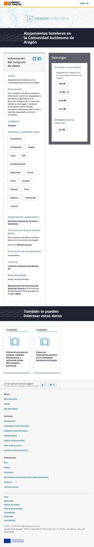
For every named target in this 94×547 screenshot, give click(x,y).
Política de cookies (12, 504)
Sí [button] (44, 385)
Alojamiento (16, 138)
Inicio (6, 497)
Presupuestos (9, 421)
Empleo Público (10, 435)
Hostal (30, 172)
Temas (7, 404)
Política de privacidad (13, 508)
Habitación (15, 172)
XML (62, 83)
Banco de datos (10, 399)
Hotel (13, 180)
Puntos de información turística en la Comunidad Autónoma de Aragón (46, 356)
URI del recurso (24, 244)
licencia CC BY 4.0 (33, 526)
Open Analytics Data (13, 445)
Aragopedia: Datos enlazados (16, 426)
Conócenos (8, 472)
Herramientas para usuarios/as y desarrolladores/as (26, 477)
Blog (6, 462)
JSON (62, 100)
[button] (84, 3)
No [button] (52, 385)
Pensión (14, 189)
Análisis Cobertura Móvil (14, 440)
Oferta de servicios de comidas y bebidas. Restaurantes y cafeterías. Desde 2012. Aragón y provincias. (17, 359)
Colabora (8, 482)
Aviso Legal (8, 500)
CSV (62, 92)
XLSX (62, 109)
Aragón (31, 147)
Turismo (12, 125)
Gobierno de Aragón (13, 529)
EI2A (24, 155)
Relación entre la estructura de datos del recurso (23, 287)
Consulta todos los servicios (16, 450)
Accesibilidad (9, 512)
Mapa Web (8, 516)
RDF (62, 129)
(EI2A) (18, 293)
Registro (14, 197)
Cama (12, 155)
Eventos (7, 467)
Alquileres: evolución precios (16, 430)
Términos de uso (11, 487)
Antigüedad (16, 147)
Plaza (26, 189)
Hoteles (26, 180)
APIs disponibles (11, 408)
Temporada (30, 197)
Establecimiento (18, 163)
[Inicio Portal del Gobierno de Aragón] (13, 3)
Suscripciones (9, 520)
